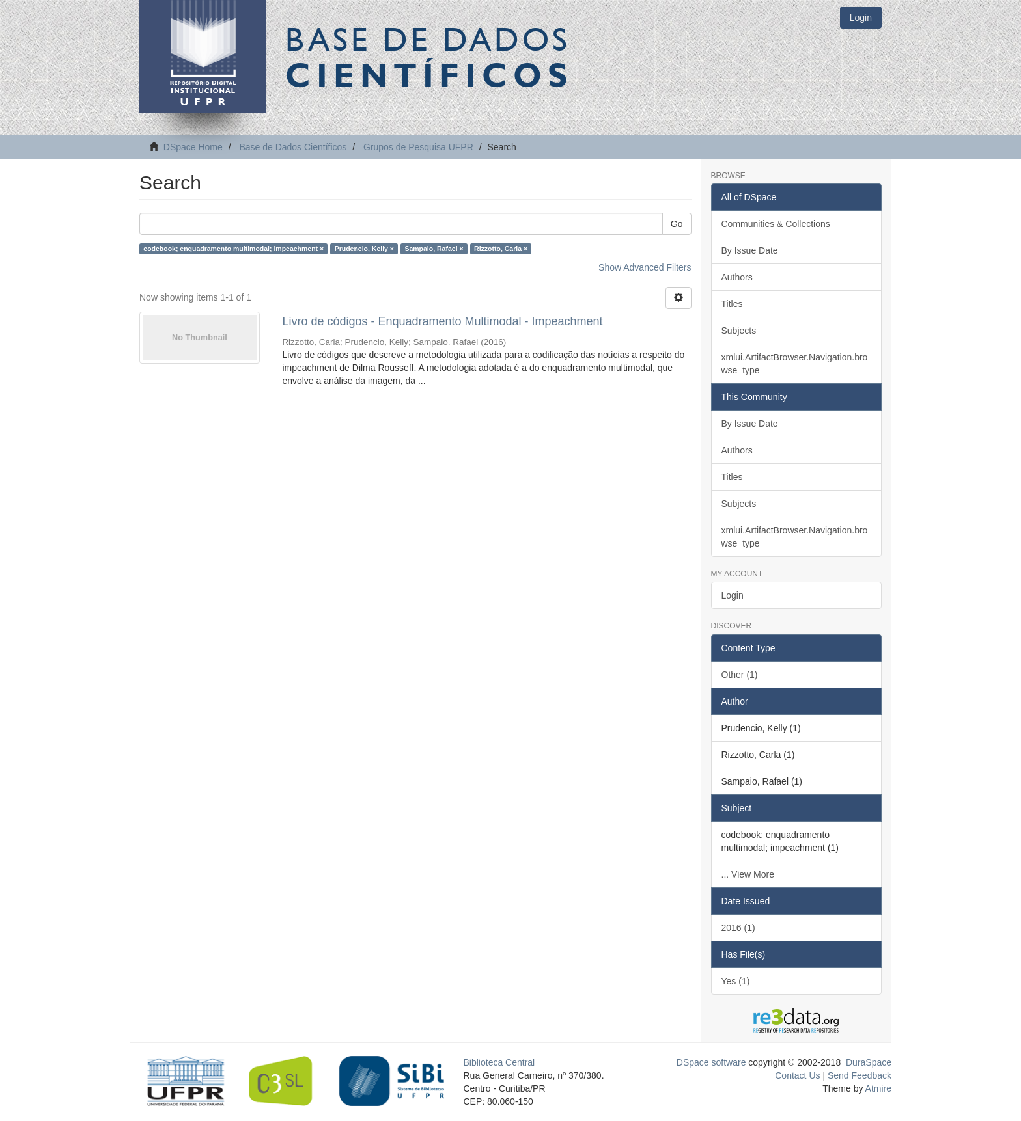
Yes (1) (735, 981)
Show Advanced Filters (644, 267)
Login (732, 595)
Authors (737, 277)
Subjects (739, 330)
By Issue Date (749, 250)
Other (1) (739, 674)
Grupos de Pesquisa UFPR (418, 147)
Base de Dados (429, 56)
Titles (732, 304)
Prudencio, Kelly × (364, 248)
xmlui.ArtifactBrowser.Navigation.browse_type (794, 363)
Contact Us (797, 1075)
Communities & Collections (775, 224)
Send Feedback (859, 1075)
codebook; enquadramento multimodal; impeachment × (233, 248)
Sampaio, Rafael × (433, 248)
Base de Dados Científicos (292, 147)
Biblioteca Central (499, 1062)
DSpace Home (193, 147)
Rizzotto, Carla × (500, 248)
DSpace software (711, 1062)
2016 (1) (738, 928)
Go (677, 224)
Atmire (877, 1088)
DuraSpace (868, 1062)
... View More (747, 874)
